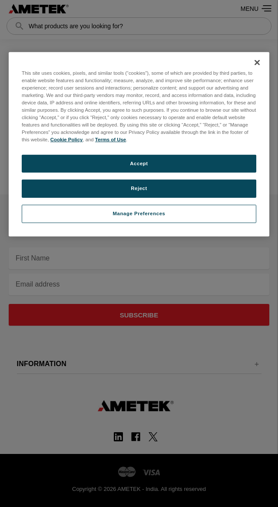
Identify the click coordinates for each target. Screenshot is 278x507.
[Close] (257, 62)
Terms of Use (110, 139)
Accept (139, 163)
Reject (139, 188)
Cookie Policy (66, 139)
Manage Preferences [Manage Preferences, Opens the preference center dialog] (139, 213)
